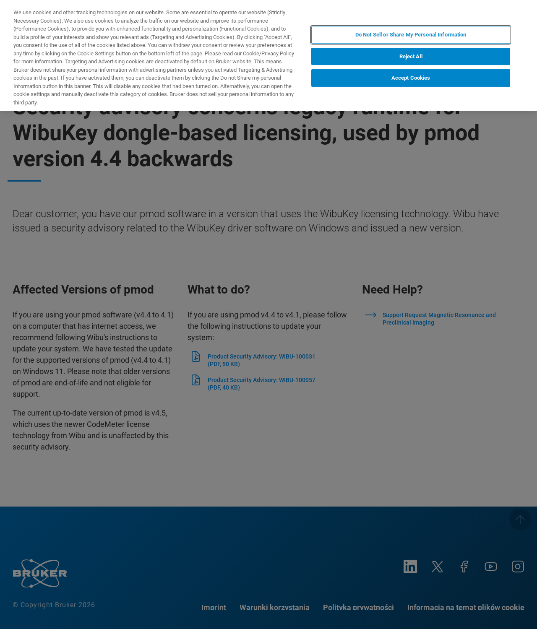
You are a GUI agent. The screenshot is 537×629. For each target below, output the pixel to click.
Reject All (410, 56)
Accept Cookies (410, 78)
